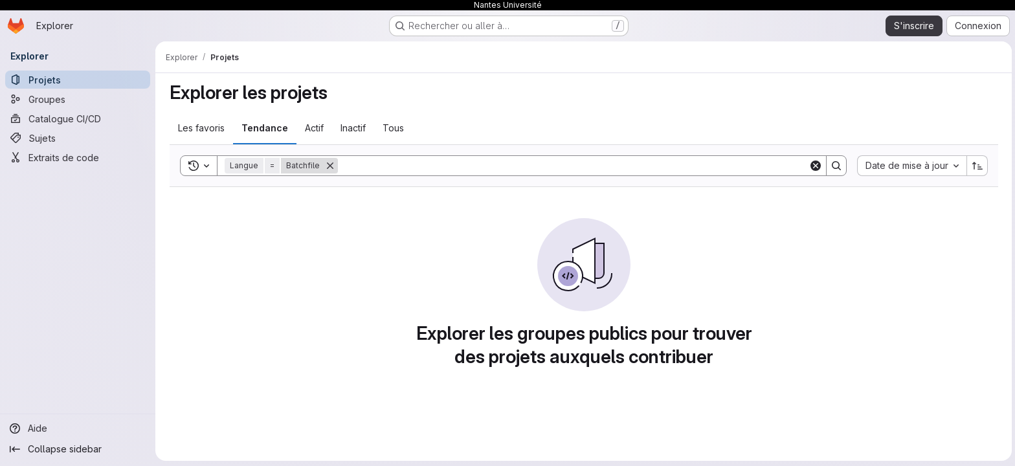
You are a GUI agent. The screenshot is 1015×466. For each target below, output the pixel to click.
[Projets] (77, 80)
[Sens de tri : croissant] (976, 165)
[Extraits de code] (77, 157)
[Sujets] (77, 138)
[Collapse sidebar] (77, 449)
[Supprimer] (329, 165)
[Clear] (814, 165)
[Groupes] (77, 99)
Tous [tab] (392, 127)
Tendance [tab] (263, 127)
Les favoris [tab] (200, 127)
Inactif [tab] (351, 127)
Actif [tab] (313, 127)
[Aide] (77, 428)
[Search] (572, 165)
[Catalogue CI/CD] (77, 118)
